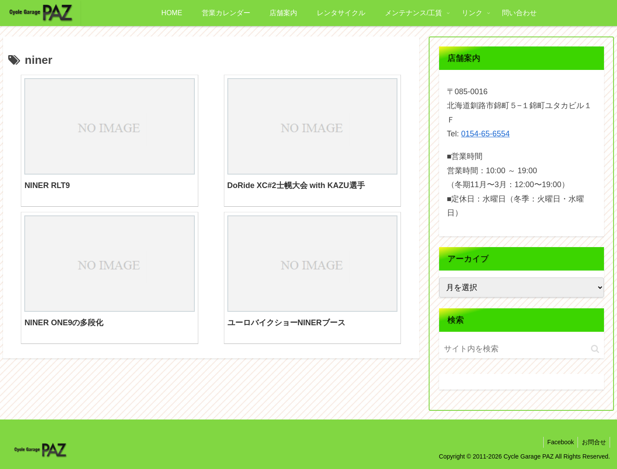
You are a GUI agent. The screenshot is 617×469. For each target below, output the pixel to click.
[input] (494, 349)
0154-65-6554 (485, 133)
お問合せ (593, 442)
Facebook (558, 442)
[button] (595, 349)
